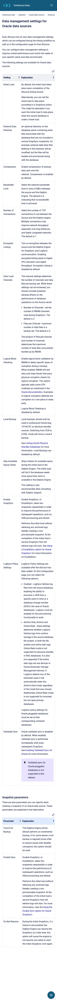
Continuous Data (22, 5)
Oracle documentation (32, 392)
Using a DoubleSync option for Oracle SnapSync (36, 549)
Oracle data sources (36, 15)
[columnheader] (11, 77)
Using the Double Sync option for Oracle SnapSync (37, 911)
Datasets (21, 15)
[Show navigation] (51, 995)
